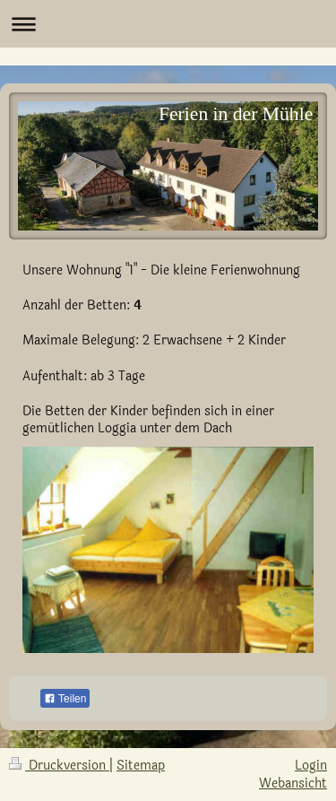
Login (311, 765)
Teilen (65, 698)
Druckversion (59, 765)
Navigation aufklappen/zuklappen (168, 23)
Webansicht (293, 783)
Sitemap (140, 765)
